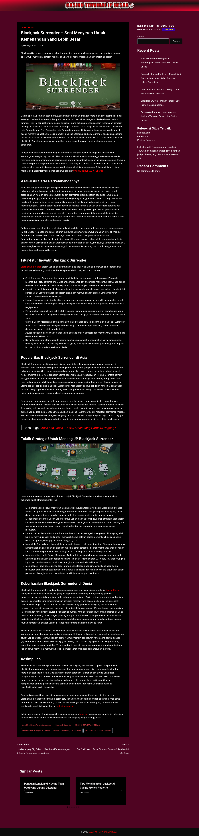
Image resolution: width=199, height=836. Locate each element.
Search (140, 36)
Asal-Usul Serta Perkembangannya (36, 725)
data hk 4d (142, 136)
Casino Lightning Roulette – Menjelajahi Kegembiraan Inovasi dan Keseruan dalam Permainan (161, 78)
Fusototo (156, 147)
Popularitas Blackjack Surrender (98, 730)
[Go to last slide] (24, 791)
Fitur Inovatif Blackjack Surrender (36, 730)
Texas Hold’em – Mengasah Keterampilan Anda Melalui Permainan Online (160, 62)
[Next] (122, 791)
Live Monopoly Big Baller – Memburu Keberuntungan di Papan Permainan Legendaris (44, 748)
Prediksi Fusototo (146, 140)
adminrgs (27, 45)
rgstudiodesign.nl (64, 706)
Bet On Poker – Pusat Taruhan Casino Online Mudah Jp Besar (102, 748)
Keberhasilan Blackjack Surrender (67, 730)
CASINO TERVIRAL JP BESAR (88, 170)
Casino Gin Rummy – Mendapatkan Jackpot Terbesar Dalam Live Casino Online (159, 116)
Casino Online (112, 590)
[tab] (67, 807)
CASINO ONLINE (27, 27)
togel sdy (83, 714)
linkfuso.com (143, 132)
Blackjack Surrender (31, 266)
